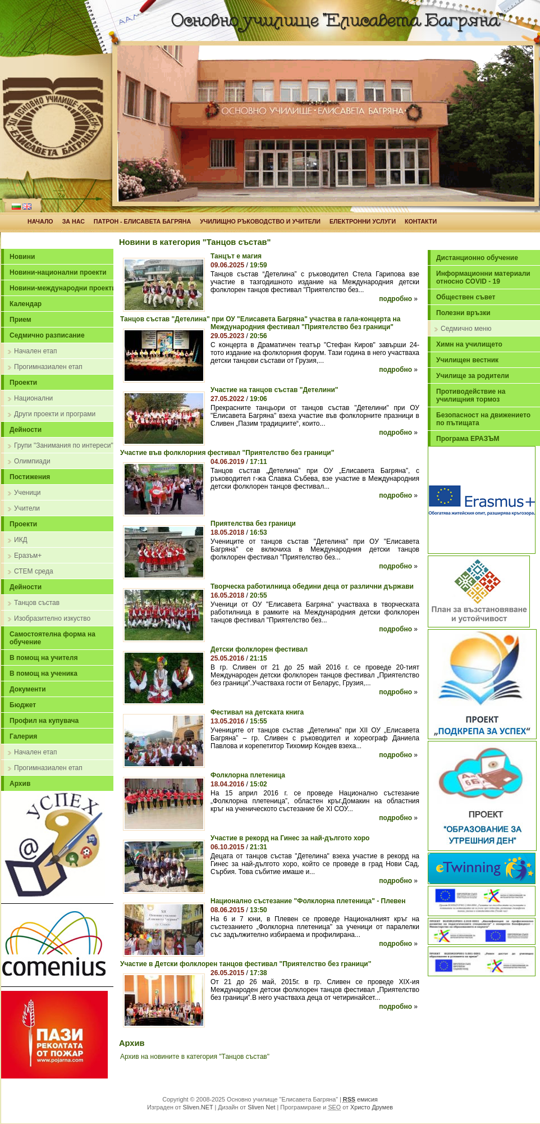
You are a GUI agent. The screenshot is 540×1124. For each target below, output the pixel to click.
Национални (33, 398)
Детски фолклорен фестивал (259, 649)
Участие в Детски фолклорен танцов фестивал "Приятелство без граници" (245, 964)
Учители (27, 508)
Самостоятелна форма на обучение (52, 638)
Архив (20, 784)
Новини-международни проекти (63, 288)
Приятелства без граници (253, 523)
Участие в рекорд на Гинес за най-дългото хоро (289, 838)
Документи (28, 689)
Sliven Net (261, 1107)
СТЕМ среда (33, 571)
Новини (22, 257)
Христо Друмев (371, 1107)
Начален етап (35, 351)
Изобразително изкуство (52, 618)
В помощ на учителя (43, 658)
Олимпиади (32, 461)
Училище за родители (472, 376)
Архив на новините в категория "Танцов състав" (194, 1057)
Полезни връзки (463, 313)
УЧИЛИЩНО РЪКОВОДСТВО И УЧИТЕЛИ (260, 221)
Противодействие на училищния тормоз (471, 395)
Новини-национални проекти (58, 272)
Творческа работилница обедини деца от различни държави (312, 586)
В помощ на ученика (43, 673)
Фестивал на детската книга (257, 712)
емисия (360, 1099)
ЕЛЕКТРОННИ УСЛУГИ (363, 221)
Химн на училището (469, 344)
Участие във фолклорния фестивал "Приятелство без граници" (227, 453)
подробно (395, 299)
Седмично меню (466, 329)
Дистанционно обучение (477, 258)
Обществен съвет (465, 297)
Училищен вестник (467, 360)
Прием (20, 320)
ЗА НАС (73, 221)
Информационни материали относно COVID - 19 (483, 277)
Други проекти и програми (54, 414)
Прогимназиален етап (48, 367)
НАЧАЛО (40, 221)
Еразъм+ (28, 555)
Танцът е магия (236, 256)
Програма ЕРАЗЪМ (468, 439)
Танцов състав (37, 603)
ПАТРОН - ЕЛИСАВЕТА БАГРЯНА (142, 221)
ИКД (21, 540)
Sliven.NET (198, 1107)
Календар (26, 304)
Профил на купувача (44, 721)
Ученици (27, 493)
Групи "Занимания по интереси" (63, 445)
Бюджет (23, 705)
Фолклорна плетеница (247, 775)
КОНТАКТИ (421, 221)
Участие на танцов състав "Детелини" (274, 390)
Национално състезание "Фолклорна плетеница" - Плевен (307, 901)
